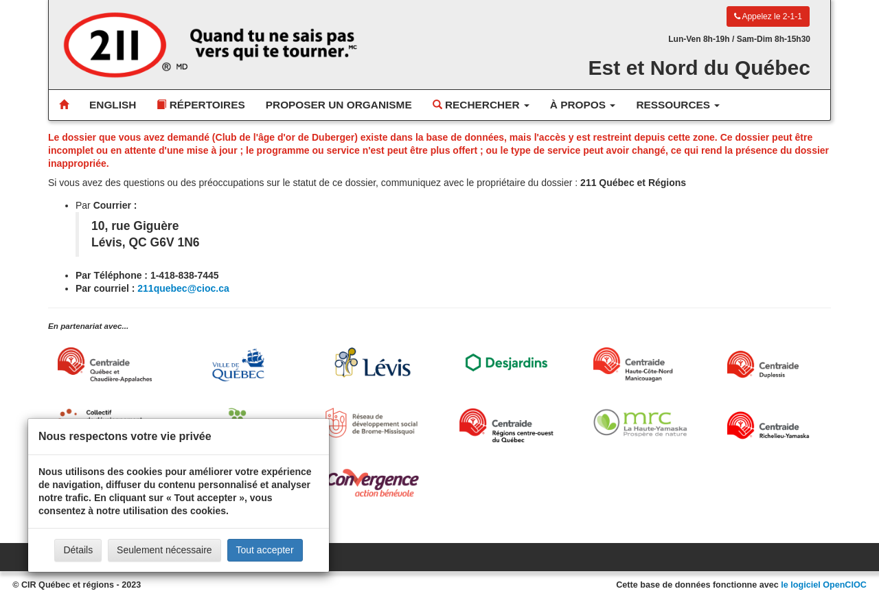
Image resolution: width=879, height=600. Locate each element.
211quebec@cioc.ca (183, 288)
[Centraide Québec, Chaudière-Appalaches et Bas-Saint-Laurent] (104, 364)
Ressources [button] (678, 105)
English (112, 105)
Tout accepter (265, 549)
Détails (78, 549)
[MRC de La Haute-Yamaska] (640, 422)
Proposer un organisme (339, 105)
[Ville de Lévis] (372, 362)
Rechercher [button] (481, 105)
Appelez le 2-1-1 (768, 16)
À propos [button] (583, 105)
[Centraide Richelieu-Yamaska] (774, 425)
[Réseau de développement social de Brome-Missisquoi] (372, 422)
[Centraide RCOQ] (506, 425)
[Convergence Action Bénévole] (372, 483)
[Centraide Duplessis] (774, 364)
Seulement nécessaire (164, 549)
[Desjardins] (506, 362)
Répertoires (200, 105)
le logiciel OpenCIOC (824, 585)
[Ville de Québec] (238, 365)
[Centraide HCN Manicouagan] (640, 364)
